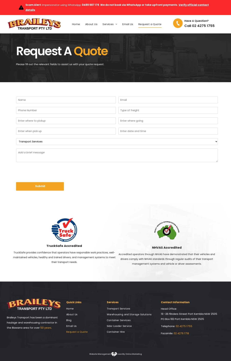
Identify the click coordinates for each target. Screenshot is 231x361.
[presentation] (42, 172)
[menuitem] (76, 24)
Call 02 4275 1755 (199, 25)
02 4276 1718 (181, 333)
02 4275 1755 (184, 326)
